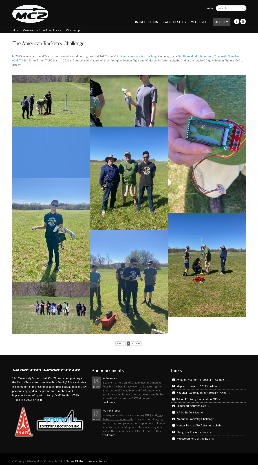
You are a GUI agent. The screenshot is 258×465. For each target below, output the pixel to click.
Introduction (146, 22)
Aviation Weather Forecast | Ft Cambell (201, 379)
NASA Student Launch (190, 412)
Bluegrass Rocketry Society (193, 432)
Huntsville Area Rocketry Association (199, 425)
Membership (200, 22)
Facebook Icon (236, 21)
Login (210, 8)
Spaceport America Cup (191, 406)
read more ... (110, 402)
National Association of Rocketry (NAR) (201, 392)
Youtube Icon (243, 21)
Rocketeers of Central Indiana (195, 438)
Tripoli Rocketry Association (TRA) (198, 399)
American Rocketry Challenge (195, 419)
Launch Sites (174, 22)
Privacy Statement (99, 461)
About (221, 22)
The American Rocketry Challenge (136, 56)
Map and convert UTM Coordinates (198, 386)
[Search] (231, 8)
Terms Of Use (75, 461)
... (228, 379)
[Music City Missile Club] (30, 13)
